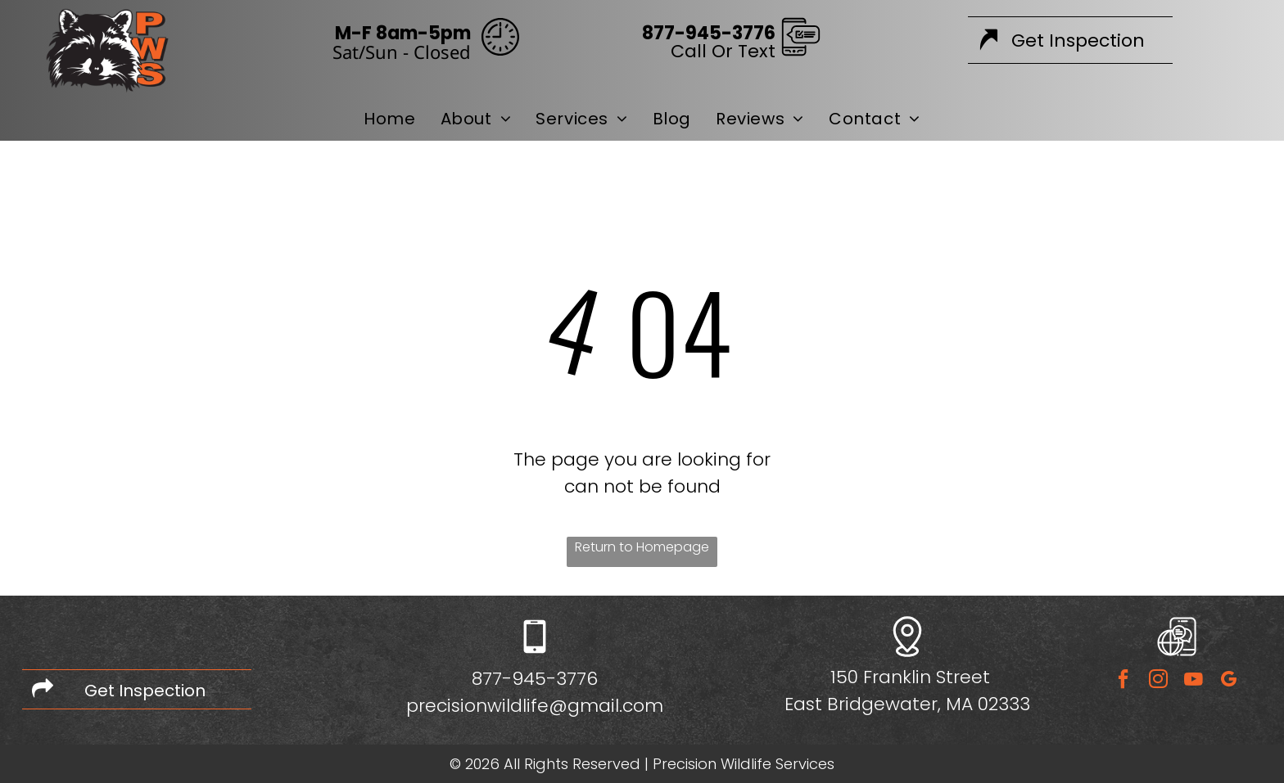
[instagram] (1158, 681)
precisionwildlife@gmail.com (534, 705)
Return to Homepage (642, 547)
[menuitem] (389, 118)
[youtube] (1193, 681)
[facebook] (1123, 681)
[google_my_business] (1228, 681)
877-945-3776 (535, 678)
